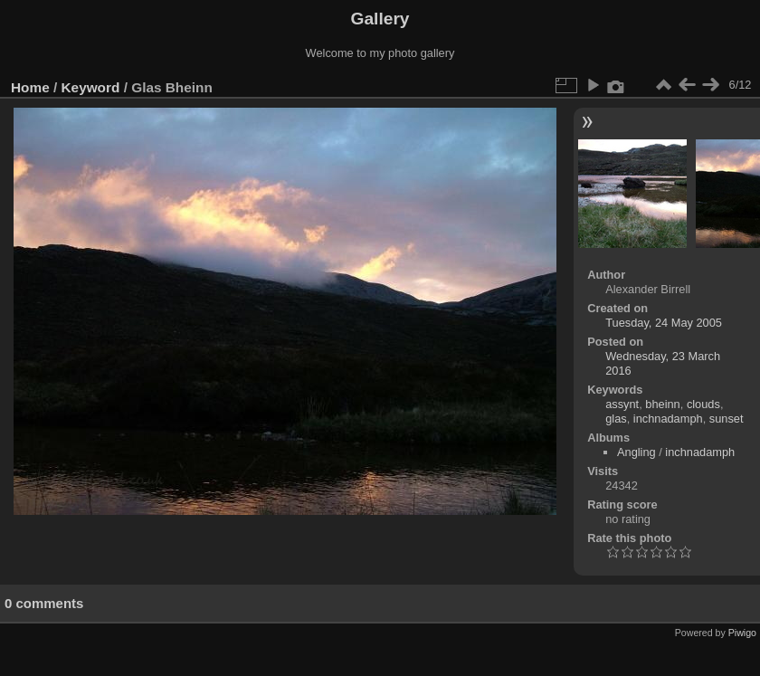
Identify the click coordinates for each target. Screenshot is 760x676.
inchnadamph (668, 418)
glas (615, 418)
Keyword (91, 87)
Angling (636, 452)
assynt (622, 404)
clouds (703, 404)
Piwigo (742, 632)
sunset (726, 418)
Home (30, 87)
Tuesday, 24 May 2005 (663, 322)
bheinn (662, 404)
